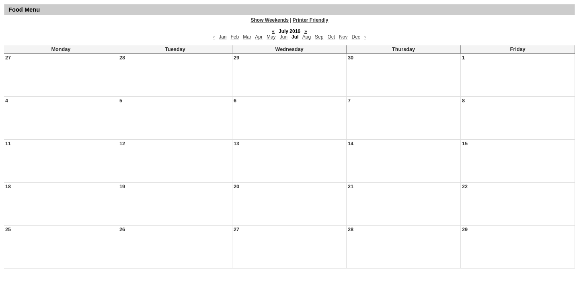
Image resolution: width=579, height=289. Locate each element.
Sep (319, 37)
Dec (356, 37)
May (271, 37)
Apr (259, 37)
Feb (235, 37)
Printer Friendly (311, 20)
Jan (222, 37)
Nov (343, 37)
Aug (306, 37)
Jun (283, 37)
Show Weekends (270, 20)
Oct (331, 37)
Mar (247, 37)
